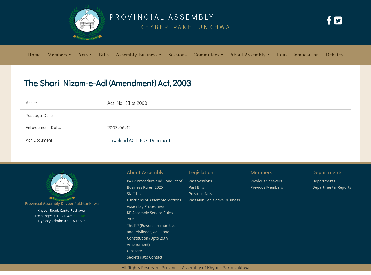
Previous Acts (200, 193)
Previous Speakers (266, 180)
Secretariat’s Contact (144, 257)
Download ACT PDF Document (138, 140)
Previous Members (267, 187)
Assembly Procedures (145, 206)
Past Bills (196, 187)
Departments (323, 180)
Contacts (81, 215)
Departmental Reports (331, 187)
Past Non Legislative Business (214, 199)
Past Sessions (200, 180)
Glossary (134, 250)
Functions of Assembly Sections (154, 199)
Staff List (134, 193)
